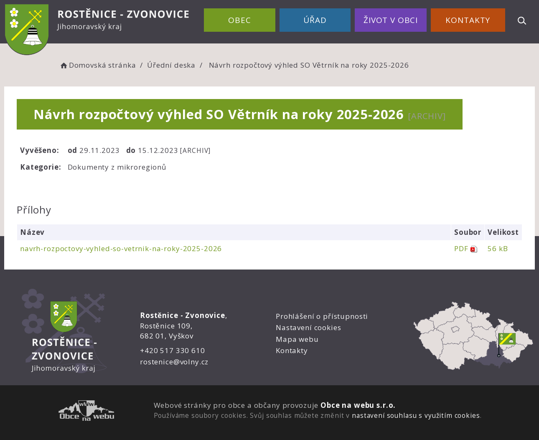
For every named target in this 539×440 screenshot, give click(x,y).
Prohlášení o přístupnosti (322, 316)
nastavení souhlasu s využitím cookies (416, 415)
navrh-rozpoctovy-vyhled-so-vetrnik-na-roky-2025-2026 (121, 248)
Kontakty (467, 20)
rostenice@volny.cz (174, 361)
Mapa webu (297, 339)
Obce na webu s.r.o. (358, 405)
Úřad (314, 20)
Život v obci (391, 20)
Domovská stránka (97, 65)
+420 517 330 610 (172, 350)
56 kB (498, 248)
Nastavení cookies (308, 327)
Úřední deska (171, 65)
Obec (239, 20)
